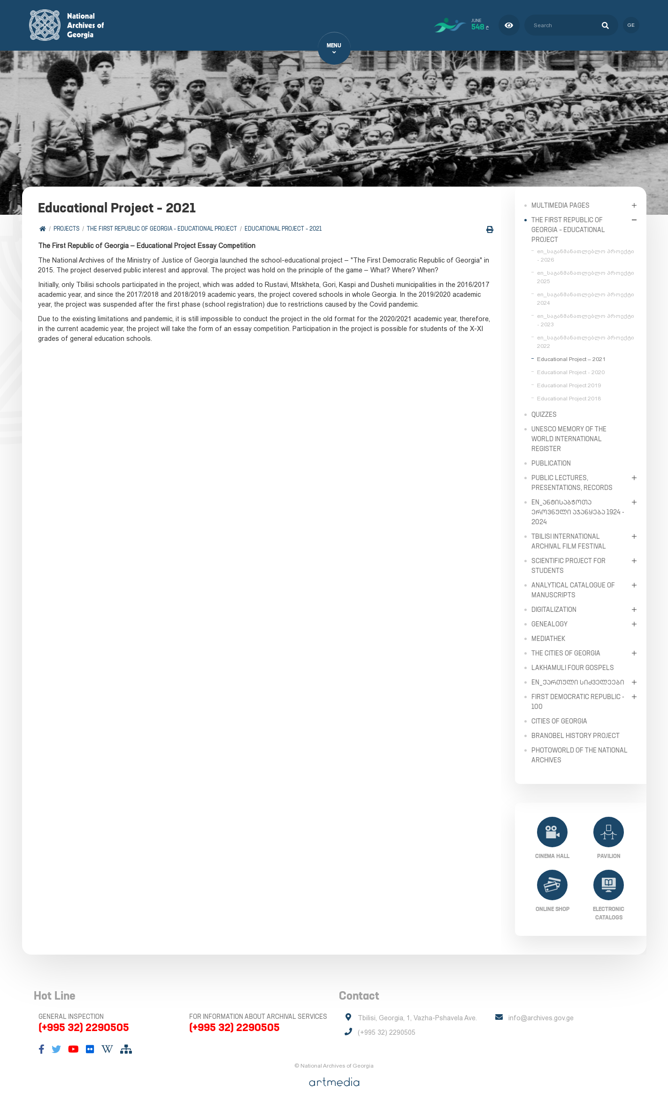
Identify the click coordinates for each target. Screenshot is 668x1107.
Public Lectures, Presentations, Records (572, 482)
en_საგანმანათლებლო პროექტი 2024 (585, 298)
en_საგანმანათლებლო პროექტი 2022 (585, 341)
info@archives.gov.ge (541, 1018)
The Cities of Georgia (565, 652)
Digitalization (553, 609)
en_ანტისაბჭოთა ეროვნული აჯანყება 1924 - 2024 (577, 511)
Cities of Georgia (559, 720)
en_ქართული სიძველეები (577, 682)
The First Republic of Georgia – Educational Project (162, 228)
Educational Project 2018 (569, 398)
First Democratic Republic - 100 (577, 701)
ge (631, 25)
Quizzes (544, 414)
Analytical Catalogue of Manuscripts (573, 589)
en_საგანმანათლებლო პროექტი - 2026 (585, 255)
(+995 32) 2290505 (83, 1027)
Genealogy (549, 623)
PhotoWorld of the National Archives (579, 755)
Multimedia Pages (560, 205)
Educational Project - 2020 (571, 372)
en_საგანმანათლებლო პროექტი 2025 (585, 276)
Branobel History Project (575, 735)
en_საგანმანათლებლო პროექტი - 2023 (585, 319)
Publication (551, 463)
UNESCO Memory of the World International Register (569, 438)
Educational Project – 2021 (283, 228)
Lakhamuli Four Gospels (572, 667)
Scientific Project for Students (568, 565)
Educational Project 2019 (569, 385)
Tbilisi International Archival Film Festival (568, 541)
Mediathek (548, 638)
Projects (67, 228)
